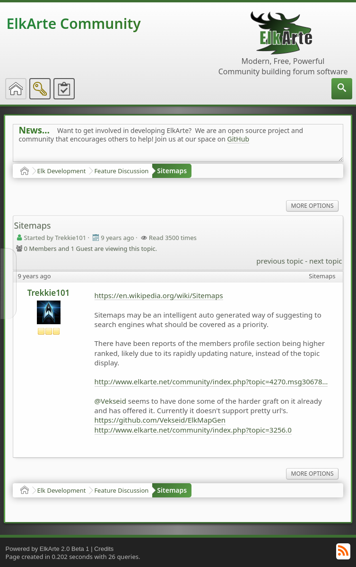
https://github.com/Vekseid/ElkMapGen (160, 420)
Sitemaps (172, 170)
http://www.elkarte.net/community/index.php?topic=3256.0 (193, 429)
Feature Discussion (121, 171)
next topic (325, 261)
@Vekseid (110, 401)
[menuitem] (341, 88)
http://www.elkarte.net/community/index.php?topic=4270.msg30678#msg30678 (211, 381)
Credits (103, 548)
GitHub (238, 138)
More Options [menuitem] (312, 206)
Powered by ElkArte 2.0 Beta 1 (47, 548)
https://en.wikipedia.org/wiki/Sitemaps (159, 295)
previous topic (279, 261)
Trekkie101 (48, 292)
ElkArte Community (74, 23)
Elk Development (61, 171)
